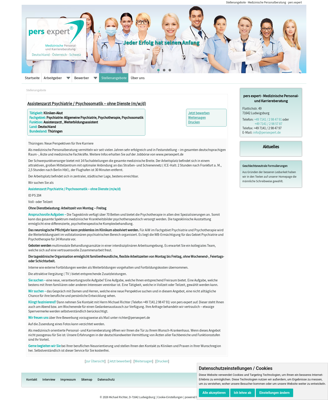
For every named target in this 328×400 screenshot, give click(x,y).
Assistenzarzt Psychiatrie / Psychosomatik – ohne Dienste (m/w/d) (86, 103)
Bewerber (81, 77)
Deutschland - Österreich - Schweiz (56, 52)
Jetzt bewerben (199, 113)
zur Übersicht (95, 361)
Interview (48, 379)
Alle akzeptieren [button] (214, 393)
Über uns (138, 77)
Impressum (68, 379)
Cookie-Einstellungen (170, 397)
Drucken (194, 122)
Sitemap (86, 379)
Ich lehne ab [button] (242, 393)
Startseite (32, 77)
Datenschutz (106, 379)
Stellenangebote (114, 77)
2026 (105, 397)
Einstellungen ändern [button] (274, 393)
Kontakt (31, 379)
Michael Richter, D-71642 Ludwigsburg (132, 397)
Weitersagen (197, 117)
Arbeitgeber (53, 77)
